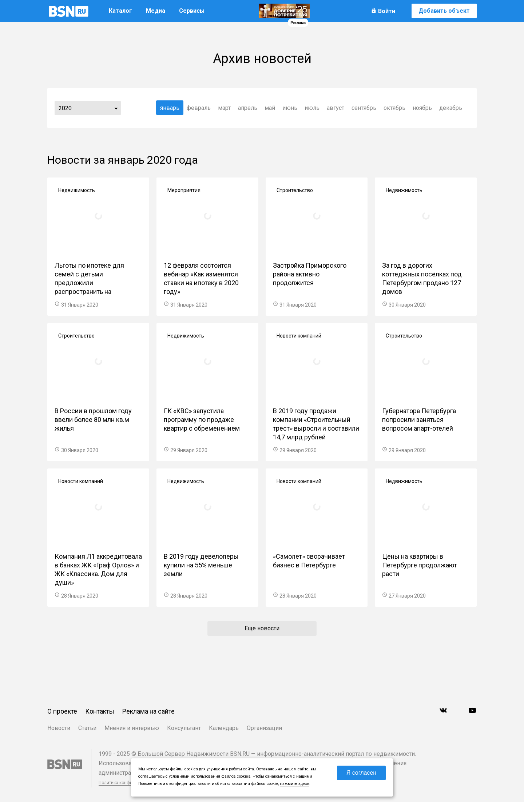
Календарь (224, 728)
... (116, 108)
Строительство (295, 190)
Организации (264, 728)
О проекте (62, 711)
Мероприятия (184, 190)
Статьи (87, 728)
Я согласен (361, 773)
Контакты (99, 711)
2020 (65, 108)
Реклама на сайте (148, 711)
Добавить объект (444, 10)
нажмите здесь (294, 783)
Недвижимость (76, 190)
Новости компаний (299, 336)
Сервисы (192, 10)
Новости (58, 728)
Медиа (155, 10)
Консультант (184, 728)
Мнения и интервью (131, 728)
